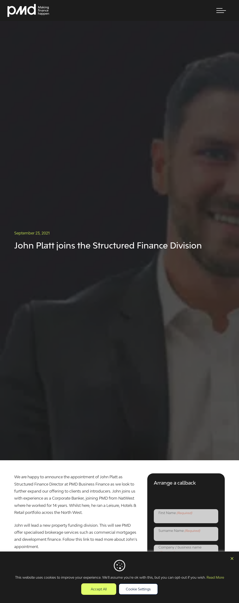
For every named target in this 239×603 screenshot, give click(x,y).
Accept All (99, 589)
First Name (175, 513)
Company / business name (179, 550)
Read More (215, 577)
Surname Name (179, 531)
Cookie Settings (138, 589)
